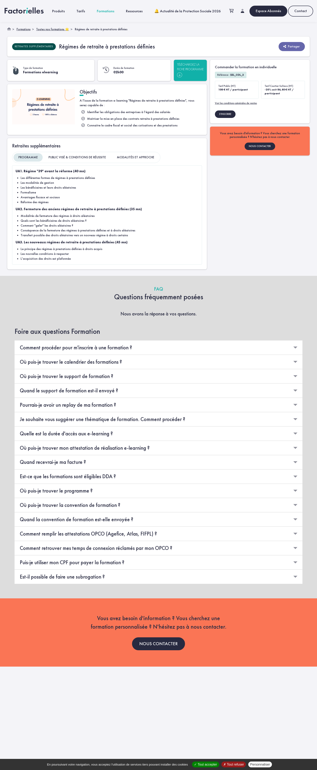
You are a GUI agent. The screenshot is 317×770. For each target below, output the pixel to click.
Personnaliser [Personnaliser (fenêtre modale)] (260, 764)
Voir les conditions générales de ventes (236, 103)
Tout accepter (205, 764)
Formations (105, 10)
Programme (28, 157)
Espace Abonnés (268, 10)
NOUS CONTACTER (260, 146)
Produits (58, 10)
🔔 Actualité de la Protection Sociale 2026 (187, 10)
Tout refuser (233, 764)
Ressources (134, 10)
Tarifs (80, 10)
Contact (300, 10)
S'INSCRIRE (225, 114)
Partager (291, 46)
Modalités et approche (135, 157)
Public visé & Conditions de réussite (77, 157)
